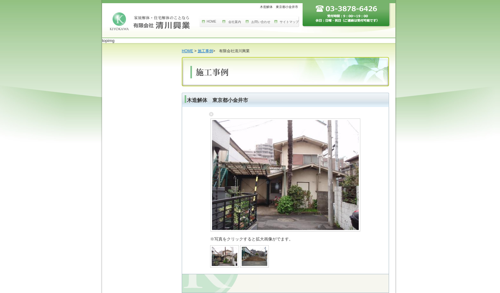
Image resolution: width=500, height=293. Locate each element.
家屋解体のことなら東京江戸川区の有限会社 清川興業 (150, 21)
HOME (211, 21)
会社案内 (234, 22)
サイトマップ (289, 22)
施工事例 (205, 51)
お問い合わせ (260, 22)
